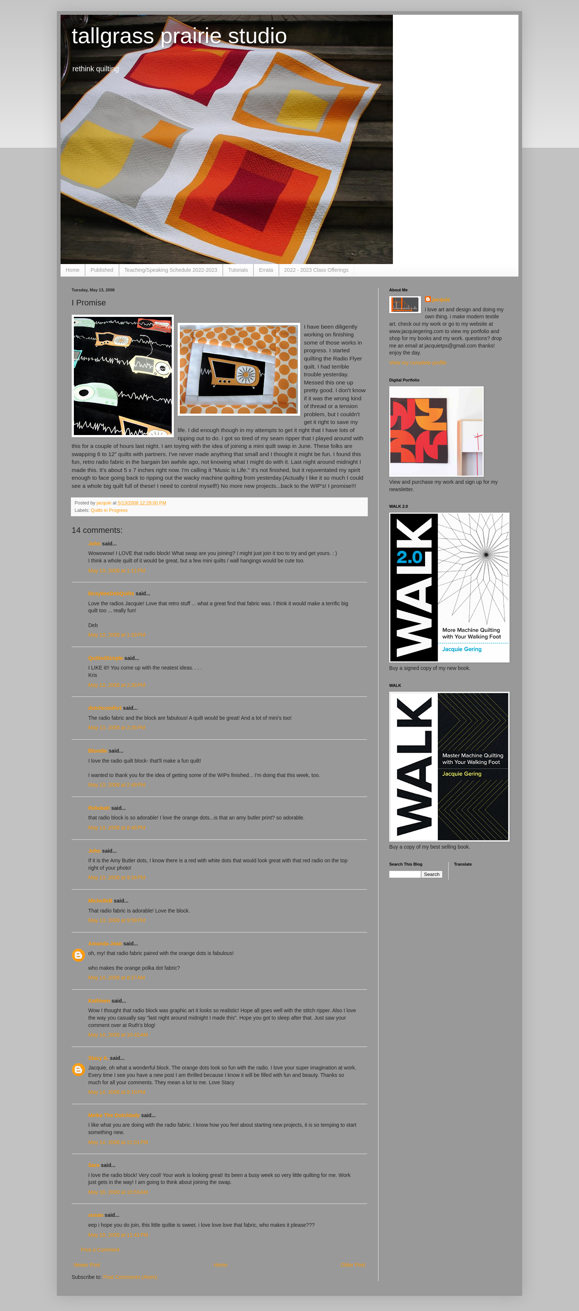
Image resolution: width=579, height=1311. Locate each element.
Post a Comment (100, 1250)
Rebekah (99, 808)
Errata (266, 270)
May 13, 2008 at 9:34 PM (116, 877)
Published (101, 270)
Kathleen (99, 1001)
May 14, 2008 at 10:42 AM (118, 1035)
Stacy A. (98, 1058)
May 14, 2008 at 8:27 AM (116, 977)
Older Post (353, 1265)
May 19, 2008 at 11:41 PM (118, 1235)
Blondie (97, 751)
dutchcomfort (104, 708)
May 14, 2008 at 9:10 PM (116, 1092)
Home (72, 270)
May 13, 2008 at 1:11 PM (116, 571)
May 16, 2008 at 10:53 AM (118, 1192)
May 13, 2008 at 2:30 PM (116, 685)
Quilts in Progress (109, 510)
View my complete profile (417, 363)
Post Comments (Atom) (130, 1277)
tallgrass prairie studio (179, 35)
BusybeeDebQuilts (111, 593)
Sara (93, 1165)
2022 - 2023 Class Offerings (316, 270)
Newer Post (86, 1265)
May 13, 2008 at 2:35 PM (116, 727)
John (94, 544)
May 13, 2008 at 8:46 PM (116, 828)
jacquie (441, 299)
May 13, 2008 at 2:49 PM (116, 785)
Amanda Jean (105, 944)
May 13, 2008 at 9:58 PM (116, 920)
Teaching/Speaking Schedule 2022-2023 (170, 270)
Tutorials (238, 270)
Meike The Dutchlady (114, 1115)
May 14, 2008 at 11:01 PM (118, 1142)
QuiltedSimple (105, 658)
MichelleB (100, 901)
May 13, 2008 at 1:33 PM (116, 635)
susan (95, 1215)
